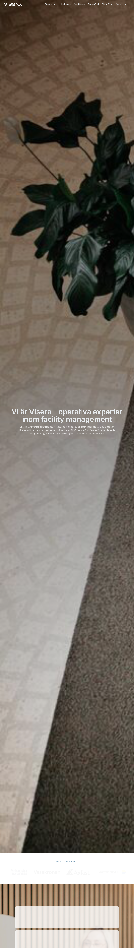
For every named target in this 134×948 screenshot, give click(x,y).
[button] (50, 4)
